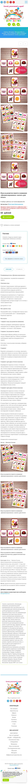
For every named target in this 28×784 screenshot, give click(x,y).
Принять (6, 780)
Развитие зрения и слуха (14, 577)
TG (2, 2)
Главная (6, 32)
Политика (14, 726)
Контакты (14, 719)
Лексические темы (14, 739)
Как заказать (14, 708)
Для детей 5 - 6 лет (14, 566)
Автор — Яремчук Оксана (13, 560)
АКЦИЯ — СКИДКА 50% (14, 737)
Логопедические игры (14, 748)
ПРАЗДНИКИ (14, 742)
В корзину (8, 217)
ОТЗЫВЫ (14, 721)
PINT (11, 2)
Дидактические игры (6, 564)
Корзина (18, 24)
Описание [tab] (8, 269)
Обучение (14, 750)
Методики (11, 32)
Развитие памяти (10, 581)
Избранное (14, 24)
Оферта (14, 713)
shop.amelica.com (14, 765)
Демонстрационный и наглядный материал (12, 562)
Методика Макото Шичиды (13, 569)
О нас (14, 724)
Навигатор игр (14, 711)
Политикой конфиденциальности (9, 777)
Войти (9, 24)
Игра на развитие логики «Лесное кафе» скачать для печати (25, 44)
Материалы (14, 744)
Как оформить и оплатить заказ (14, 258)
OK (8, 2)
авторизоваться (5, 593)
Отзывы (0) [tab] (19, 269)
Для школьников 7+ (8, 568)
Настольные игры (12, 571)
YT (14, 2)
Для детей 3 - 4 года (17, 564)
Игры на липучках (14, 746)
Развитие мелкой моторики (14, 579)
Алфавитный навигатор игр (14, 755)
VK (5, 2)
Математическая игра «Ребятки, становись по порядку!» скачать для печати (20, 44)
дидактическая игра (10, 583)
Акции (14, 717)
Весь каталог (14, 730)
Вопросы (14, 715)
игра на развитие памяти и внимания (15, 585)
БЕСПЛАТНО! (14, 733)
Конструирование (18, 568)
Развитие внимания (11, 575)
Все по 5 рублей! (14, 735)
